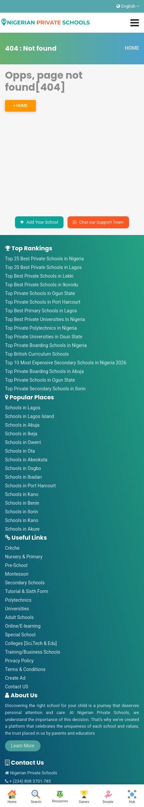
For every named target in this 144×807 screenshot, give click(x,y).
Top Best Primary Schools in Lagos (41, 310)
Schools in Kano (21, 494)
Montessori (17, 574)
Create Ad (15, 678)
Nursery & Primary (24, 556)
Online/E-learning (23, 626)
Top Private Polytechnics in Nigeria (41, 328)
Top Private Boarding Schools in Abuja (44, 371)
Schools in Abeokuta (26, 459)
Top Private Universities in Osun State (43, 336)
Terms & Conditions (25, 669)
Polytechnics (18, 600)
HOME (132, 48)
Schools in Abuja (22, 425)
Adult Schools (19, 617)
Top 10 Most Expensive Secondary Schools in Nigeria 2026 (65, 362)
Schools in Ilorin (21, 511)
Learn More (23, 745)
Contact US (16, 686)
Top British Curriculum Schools (37, 354)
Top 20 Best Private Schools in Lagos (43, 267)
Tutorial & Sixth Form (26, 591)
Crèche (12, 548)
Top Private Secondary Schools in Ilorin (45, 388)
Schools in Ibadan (23, 477)
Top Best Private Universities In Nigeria (45, 319)
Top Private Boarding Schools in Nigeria (46, 345)
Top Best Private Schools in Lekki (39, 276)
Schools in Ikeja (21, 433)
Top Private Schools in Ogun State (40, 293)
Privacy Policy (19, 660)
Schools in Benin (22, 503)
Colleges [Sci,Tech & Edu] (31, 643)
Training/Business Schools (32, 652)
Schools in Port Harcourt (30, 485)
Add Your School (39, 222)
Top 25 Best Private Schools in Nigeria (44, 258)
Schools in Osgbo (23, 468)
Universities (17, 608)
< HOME (20, 105)
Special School (20, 634)
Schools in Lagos (22, 407)
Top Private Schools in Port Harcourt (42, 302)
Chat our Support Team (98, 222)
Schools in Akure (22, 529)
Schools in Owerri (23, 442)
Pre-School (16, 565)
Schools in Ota (20, 451)
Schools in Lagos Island (29, 416)
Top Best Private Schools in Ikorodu (41, 284)
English (127, 6)
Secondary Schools (25, 582)
